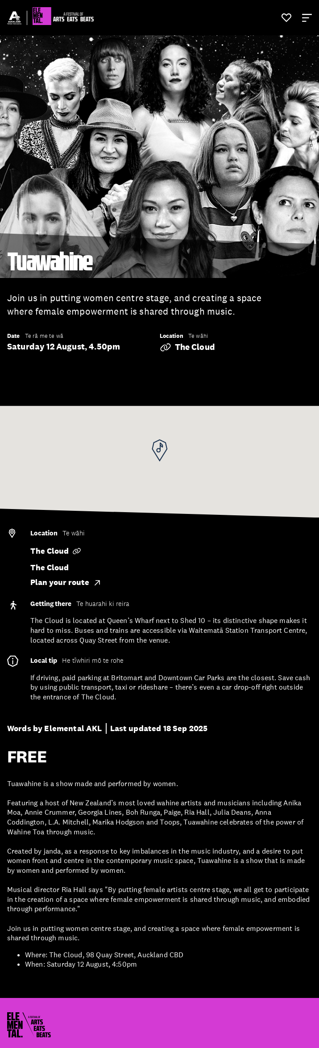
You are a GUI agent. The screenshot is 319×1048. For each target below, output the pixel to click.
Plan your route (66, 582)
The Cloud (187, 347)
